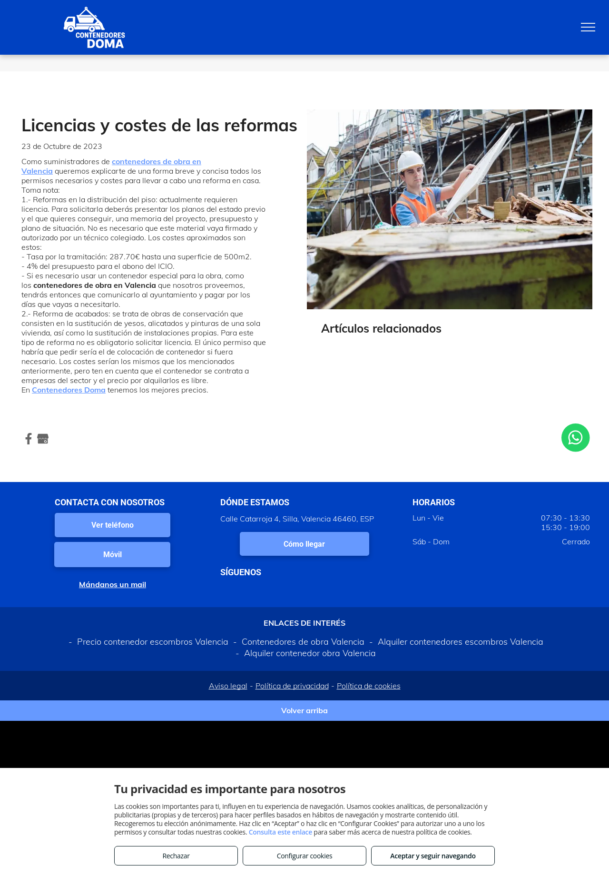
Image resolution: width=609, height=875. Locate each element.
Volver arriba (304, 710)
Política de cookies (369, 685)
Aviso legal (228, 685)
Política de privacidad (292, 685)
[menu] (588, 27)
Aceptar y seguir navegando (432, 855)
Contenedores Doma (69, 389)
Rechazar (175, 855)
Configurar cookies (305, 855)
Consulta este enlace (280, 831)
